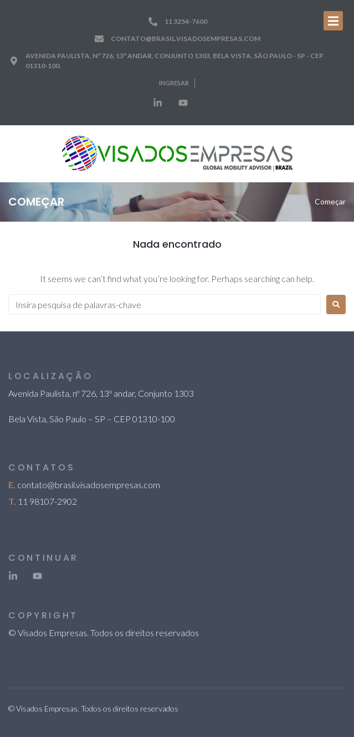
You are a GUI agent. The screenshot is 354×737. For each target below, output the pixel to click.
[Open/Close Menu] (333, 20)
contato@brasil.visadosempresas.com (88, 484)
